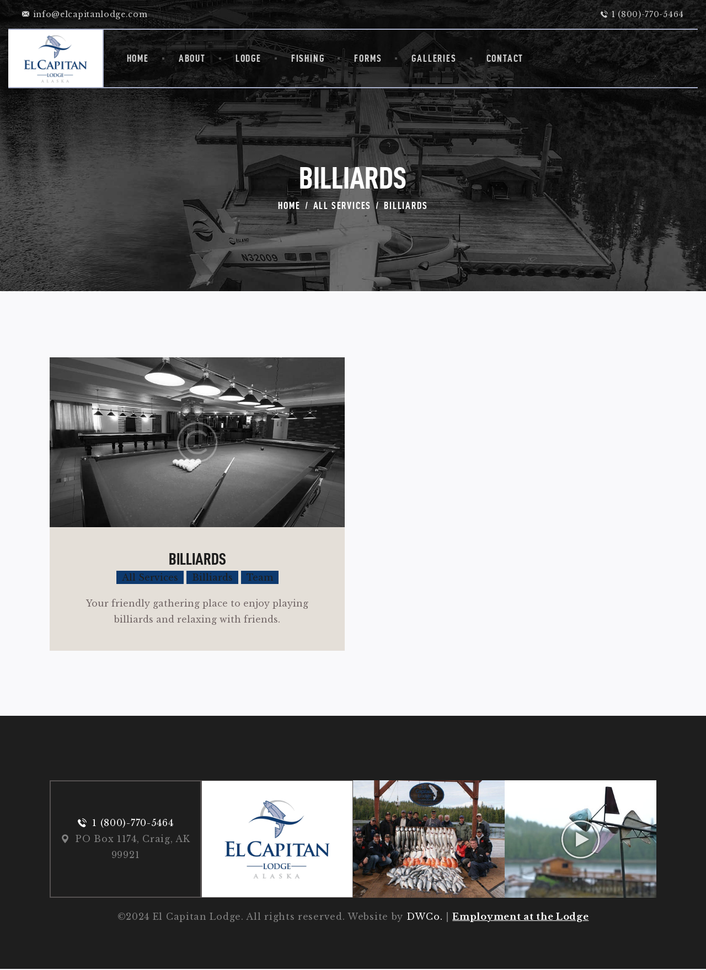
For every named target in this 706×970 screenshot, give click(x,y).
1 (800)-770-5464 (132, 823)
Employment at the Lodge (520, 917)
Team (260, 577)
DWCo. (425, 917)
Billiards (197, 559)
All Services (342, 205)
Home (289, 205)
